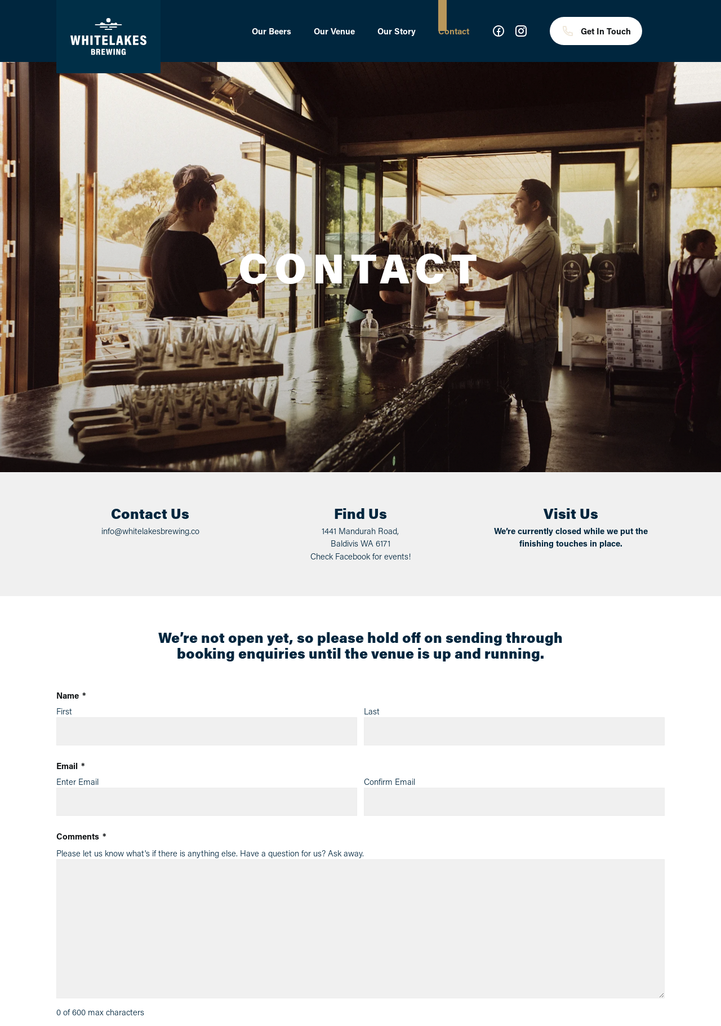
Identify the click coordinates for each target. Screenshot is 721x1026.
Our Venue (334, 31)
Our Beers (271, 31)
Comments (81, 836)
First (64, 711)
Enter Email (77, 781)
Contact (453, 31)
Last (372, 711)
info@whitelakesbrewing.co (150, 530)
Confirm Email (389, 781)
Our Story (396, 31)
